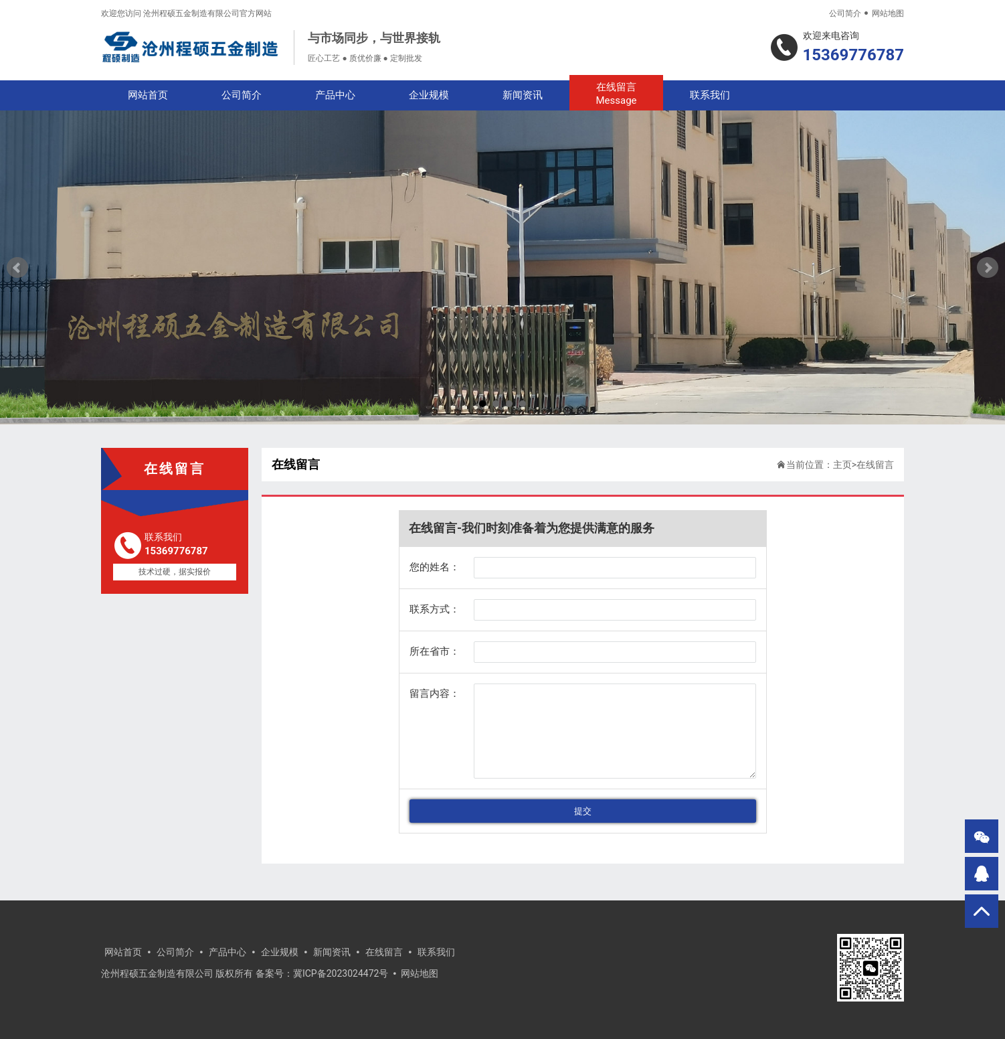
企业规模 (429, 95)
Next (987, 267)
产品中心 (335, 95)
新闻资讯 (522, 95)
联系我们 (710, 95)
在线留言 (616, 94)
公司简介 (845, 13)
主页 (842, 464)
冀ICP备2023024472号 (340, 973)
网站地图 (888, 13)
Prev (17, 267)
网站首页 (148, 95)
